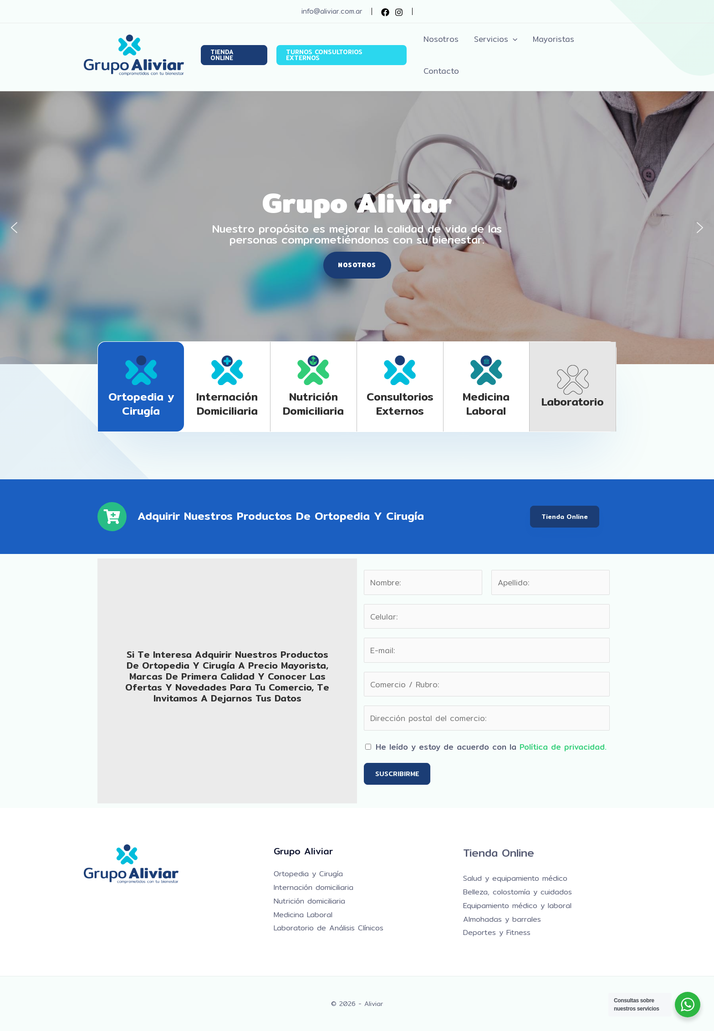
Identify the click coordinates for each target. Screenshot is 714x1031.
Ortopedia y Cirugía (141, 403)
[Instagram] (399, 12)
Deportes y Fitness (496, 932)
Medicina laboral (486, 403)
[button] (234, 55)
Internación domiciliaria (227, 403)
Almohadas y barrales (502, 919)
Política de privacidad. (563, 747)
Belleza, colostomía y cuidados (517, 892)
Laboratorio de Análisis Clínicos (328, 928)
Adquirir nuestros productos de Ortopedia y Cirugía (281, 515)
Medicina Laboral (303, 914)
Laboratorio (572, 401)
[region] (357, 227)
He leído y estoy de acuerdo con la (491, 747)
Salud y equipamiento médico (515, 878)
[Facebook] (385, 12)
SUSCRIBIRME (397, 774)
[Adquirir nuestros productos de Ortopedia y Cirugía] (112, 516)
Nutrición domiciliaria (313, 403)
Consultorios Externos (400, 403)
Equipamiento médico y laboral (517, 905)
